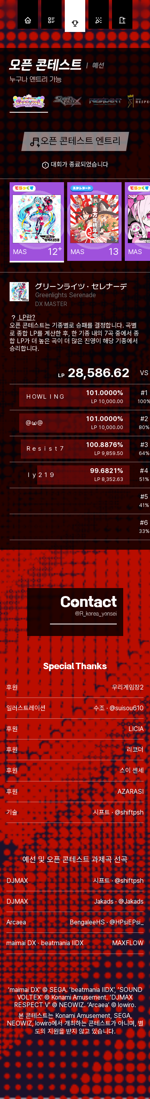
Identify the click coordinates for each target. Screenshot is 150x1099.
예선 (98, 65)
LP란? (22, 317)
